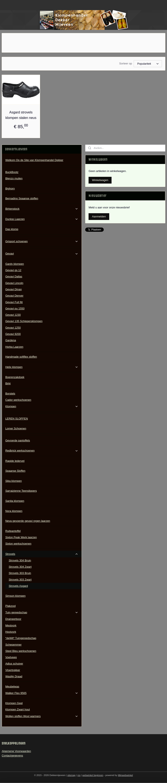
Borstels (10, 393)
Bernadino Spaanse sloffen (21, 198)
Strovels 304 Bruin (20, 560)
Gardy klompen (14, 263)
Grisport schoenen (41, 241)
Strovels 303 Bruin (20, 573)
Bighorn (10, 188)
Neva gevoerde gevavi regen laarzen (27, 520)
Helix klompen (41, 367)
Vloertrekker (12, 670)
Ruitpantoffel (13, 531)
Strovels (41, 554)
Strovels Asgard (18, 585)
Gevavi (41, 253)
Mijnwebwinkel (125, 775)
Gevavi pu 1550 (14, 308)
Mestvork (10, 625)
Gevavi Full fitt (14, 302)
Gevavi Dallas (13, 276)
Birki (8, 383)
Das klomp (11, 229)
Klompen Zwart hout (17, 709)
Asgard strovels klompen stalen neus (20, 115)
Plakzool (10, 605)
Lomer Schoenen (15, 428)
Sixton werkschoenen (18, 543)
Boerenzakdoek (14, 377)
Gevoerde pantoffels (17, 440)
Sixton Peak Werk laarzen (21, 537)
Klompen (41, 406)
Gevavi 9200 (13, 334)
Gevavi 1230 (13, 314)
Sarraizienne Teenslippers (21, 490)
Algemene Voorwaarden (16, 751)
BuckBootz (11, 172)
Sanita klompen (14, 500)
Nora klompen (13, 511)
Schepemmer (13, 644)
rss (79, 775)
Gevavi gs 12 (13, 270)
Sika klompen (13, 480)
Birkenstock (41, 208)
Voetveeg (11, 657)
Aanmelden (99, 216)
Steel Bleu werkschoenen (20, 650)
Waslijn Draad (13, 676)
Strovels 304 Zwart (20, 566)
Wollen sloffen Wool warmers (41, 716)
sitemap (71, 775)
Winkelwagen (100, 180)
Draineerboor (13, 619)
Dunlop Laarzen (41, 219)
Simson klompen (15, 595)
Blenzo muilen (14, 178)
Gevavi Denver (14, 295)
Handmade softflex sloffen (21, 356)
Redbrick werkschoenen (41, 450)
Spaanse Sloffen (15, 470)
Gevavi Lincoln (14, 283)
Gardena (10, 340)
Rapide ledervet (14, 460)
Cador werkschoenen (18, 399)
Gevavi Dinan (13, 289)
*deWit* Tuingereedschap (20, 638)
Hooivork (10, 631)
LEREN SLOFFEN (16, 418)
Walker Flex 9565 (41, 693)
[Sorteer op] (148, 63)
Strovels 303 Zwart (20, 579)
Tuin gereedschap (41, 612)
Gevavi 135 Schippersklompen (23, 321)
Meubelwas (12, 686)
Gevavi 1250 (13, 327)
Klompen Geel (14, 703)
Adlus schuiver (14, 663)
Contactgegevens (12, 755)
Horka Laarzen (14, 346)
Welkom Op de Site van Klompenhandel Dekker (34, 160)
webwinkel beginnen (92, 775)
